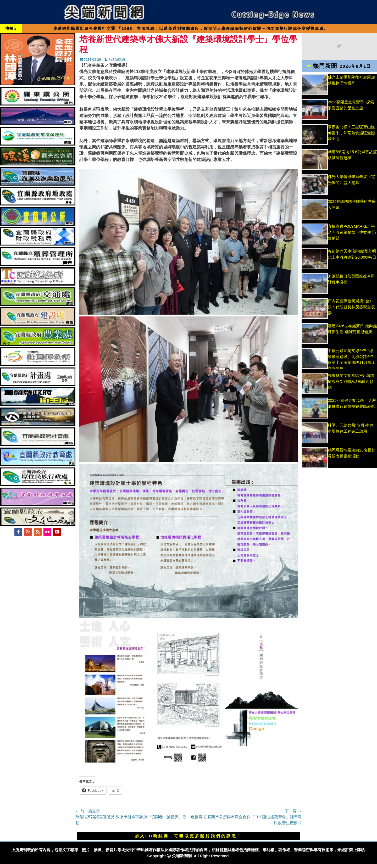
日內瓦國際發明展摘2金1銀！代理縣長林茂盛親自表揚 (351, 307)
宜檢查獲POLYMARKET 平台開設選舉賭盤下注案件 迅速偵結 (352, 232)
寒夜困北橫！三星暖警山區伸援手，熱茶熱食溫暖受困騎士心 (351, 133)
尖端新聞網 (116, 60)
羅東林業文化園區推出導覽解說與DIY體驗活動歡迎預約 (351, 381)
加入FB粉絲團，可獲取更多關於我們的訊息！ (188, 836)
